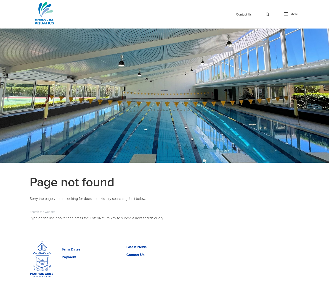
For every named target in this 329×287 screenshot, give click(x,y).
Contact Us (244, 14)
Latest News (136, 247)
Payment (69, 257)
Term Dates (71, 249)
